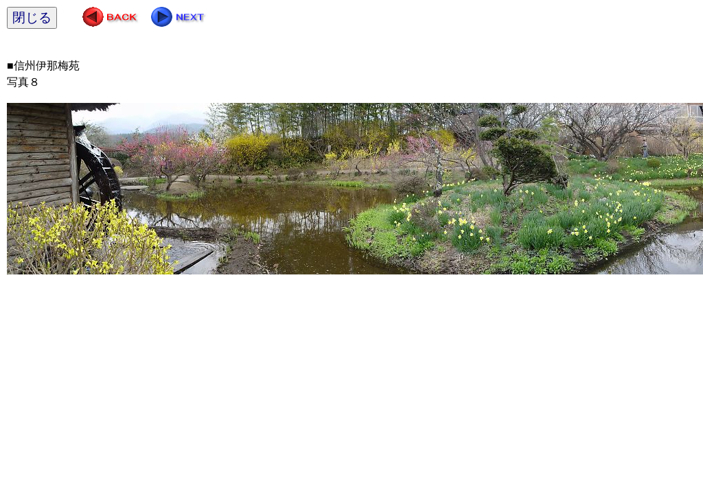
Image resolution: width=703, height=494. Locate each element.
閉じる (31, 17)
